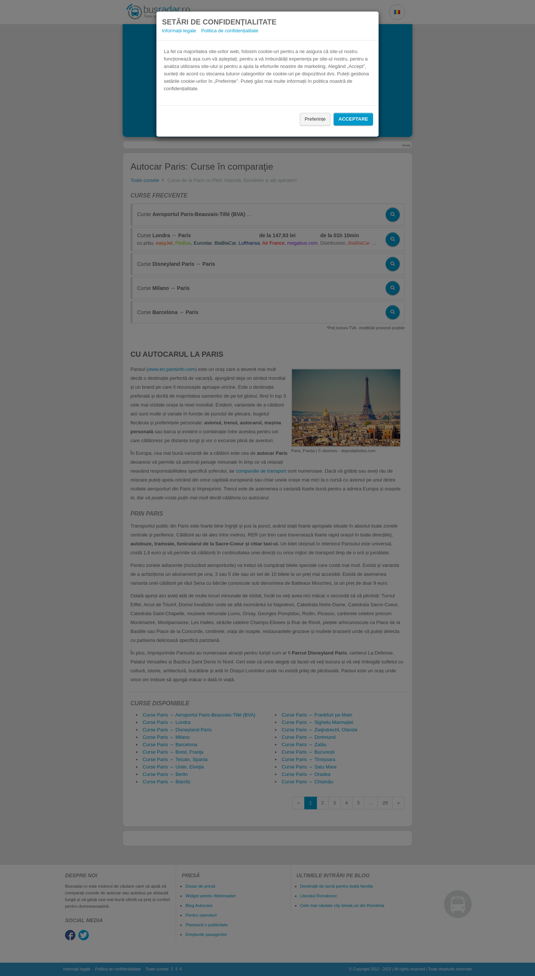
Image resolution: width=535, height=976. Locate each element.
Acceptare (353, 119)
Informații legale (179, 30)
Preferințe (315, 119)
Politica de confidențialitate (229, 30)
